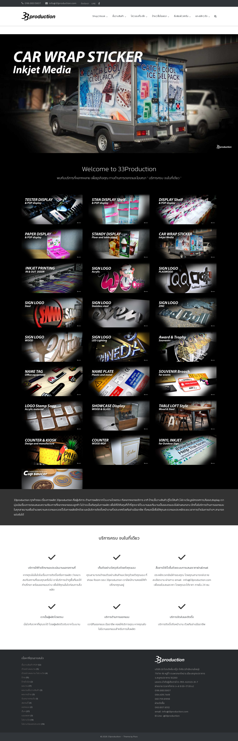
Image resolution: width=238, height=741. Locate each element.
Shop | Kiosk (98, 16)
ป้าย (23, 677)
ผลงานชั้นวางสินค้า (30, 690)
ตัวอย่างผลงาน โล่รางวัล (33, 673)
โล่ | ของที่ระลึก (138, 16)
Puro (135, 736)
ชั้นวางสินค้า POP (29, 664)
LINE (94, 3)
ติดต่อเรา (85, 3)
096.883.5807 (33, 3)
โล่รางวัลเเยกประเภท (31, 724)
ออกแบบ (25, 707)
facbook (99, 3)
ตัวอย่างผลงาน (29, 669)
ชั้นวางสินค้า (118, 16)
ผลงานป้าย (27, 694)
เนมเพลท (26, 715)
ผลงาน (25, 686)
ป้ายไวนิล (26, 681)
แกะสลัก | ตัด (201, 16)
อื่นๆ (24, 711)
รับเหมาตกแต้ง (28, 698)
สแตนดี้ (25, 702)
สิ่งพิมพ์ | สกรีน (181, 16)
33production (114, 736)
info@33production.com (62, 3)
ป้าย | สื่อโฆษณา (159, 16)
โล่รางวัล (26, 719)
